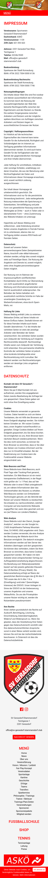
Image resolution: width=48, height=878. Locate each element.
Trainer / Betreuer (24, 799)
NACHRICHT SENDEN (24, 737)
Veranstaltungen (24, 805)
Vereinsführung (24, 762)
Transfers (24, 789)
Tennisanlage (24, 843)
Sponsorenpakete (24, 811)
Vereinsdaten (24, 771)
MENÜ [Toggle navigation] (7, 12)
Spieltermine (24, 793)
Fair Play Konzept (24, 768)
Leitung (24, 846)
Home (24, 753)
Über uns (24, 759)
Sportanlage (23, 774)
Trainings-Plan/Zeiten (24, 802)
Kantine (23, 777)
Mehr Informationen (27, 875)
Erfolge (24, 783)
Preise (24, 849)
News (23, 756)
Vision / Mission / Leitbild (24, 765)
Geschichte (24, 780)
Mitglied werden (24, 814)
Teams (24, 786)
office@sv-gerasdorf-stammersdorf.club (24, 730)
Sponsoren (24, 808)
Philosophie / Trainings (24, 796)
